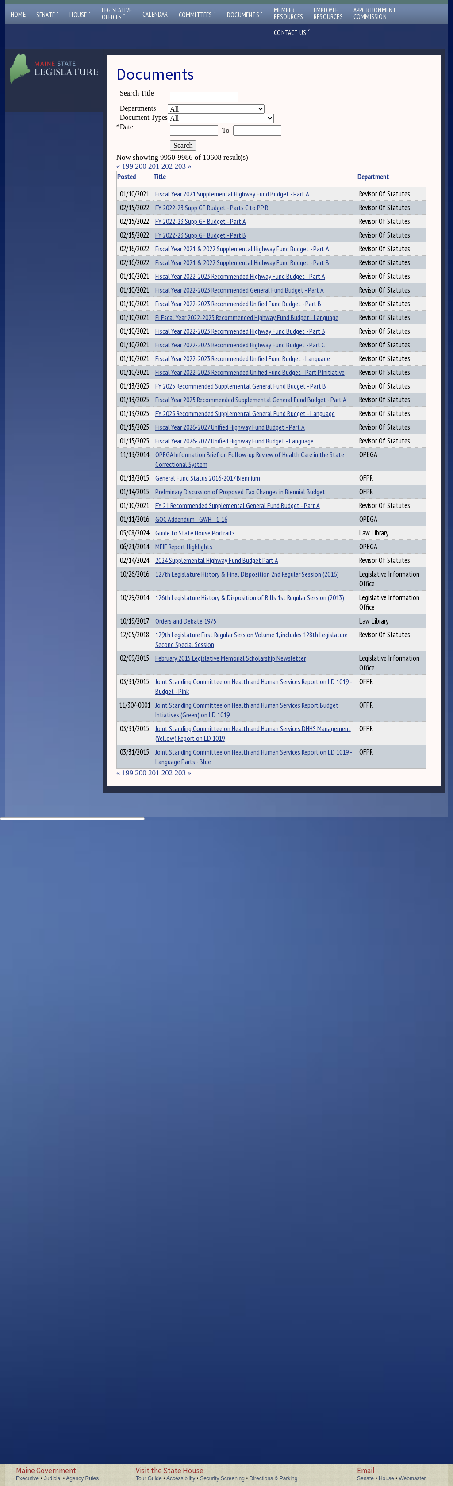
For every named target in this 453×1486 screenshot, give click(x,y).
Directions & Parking (274, 1478)
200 (140, 166)
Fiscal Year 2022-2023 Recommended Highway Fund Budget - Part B (205, 522)
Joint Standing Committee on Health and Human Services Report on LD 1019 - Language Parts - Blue (205, 1398)
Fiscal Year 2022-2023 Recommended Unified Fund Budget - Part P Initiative (203, 621)
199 (127, 166)
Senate (47, 15)
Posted (140, 176)
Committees (197, 15)
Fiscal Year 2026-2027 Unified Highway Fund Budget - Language (205, 797)
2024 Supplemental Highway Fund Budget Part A (205, 1039)
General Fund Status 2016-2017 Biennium (203, 868)
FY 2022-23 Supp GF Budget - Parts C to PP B (206, 232)
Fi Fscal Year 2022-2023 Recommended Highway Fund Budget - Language (205, 489)
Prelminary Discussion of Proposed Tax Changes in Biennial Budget (201, 897)
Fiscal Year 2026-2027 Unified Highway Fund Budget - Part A (205, 764)
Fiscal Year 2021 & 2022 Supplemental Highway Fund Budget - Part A (205, 323)
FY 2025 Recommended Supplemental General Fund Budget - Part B (204, 655)
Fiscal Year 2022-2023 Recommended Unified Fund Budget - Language (203, 588)
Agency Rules (82, 1478)
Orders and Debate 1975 (199, 1130)
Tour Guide (149, 1478)
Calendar (155, 14)
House (80, 15)
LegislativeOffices (117, 14)
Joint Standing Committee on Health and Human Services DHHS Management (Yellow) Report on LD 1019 (204, 1350)
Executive (27, 1478)
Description (304, 176)
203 (180, 166)
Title (173, 176)
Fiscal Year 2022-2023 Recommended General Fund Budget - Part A (205, 422)
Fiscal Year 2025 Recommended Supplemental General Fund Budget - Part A (204, 693)
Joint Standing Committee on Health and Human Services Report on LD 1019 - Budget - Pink (205, 1249)
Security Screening (222, 1478)
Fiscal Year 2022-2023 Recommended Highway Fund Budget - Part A (205, 389)
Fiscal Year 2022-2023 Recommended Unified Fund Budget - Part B (203, 455)
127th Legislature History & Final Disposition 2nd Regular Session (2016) (205, 1067)
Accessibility (180, 1478)
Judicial (52, 1478)
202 (167, 166)
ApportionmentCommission (374, 13)
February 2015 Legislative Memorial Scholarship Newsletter (201, 1211)
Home (18, 14)
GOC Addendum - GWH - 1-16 (205, 954)
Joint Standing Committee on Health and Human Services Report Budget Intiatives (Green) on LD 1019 (202, 1302)
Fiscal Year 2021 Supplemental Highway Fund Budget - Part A (205, 203)
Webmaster (412, 1478)
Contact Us (292, 32)
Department (261, 176)
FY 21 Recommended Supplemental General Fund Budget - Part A (204, 930)
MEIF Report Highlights (197, 1006)
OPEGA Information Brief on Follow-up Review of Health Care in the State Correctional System (205, 835)
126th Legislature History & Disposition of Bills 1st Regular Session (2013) (204, 1101)
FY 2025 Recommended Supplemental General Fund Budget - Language (204, 731)
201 (154, 166)
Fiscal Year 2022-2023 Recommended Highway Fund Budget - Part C (205, 555)
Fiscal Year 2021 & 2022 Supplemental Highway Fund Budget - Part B (205, 356)
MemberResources (288, 13)
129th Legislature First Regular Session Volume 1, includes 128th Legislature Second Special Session (202, 1173)
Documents (245, 15)
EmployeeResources (328, 13)
